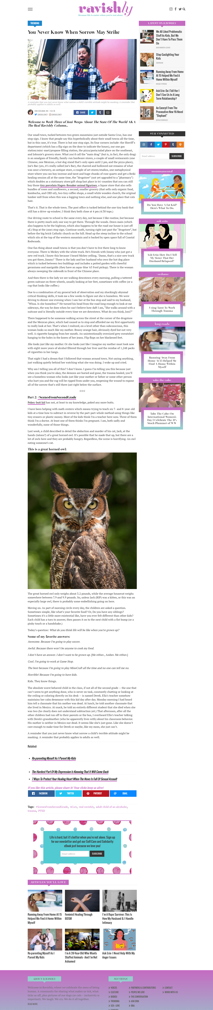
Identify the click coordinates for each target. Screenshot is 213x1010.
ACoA (73, 807)
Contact (169, 987)
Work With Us (171, 992)
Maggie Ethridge (161, 84)
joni (36, 110)
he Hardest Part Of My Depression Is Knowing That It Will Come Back (70, 772)
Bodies (114, 996)
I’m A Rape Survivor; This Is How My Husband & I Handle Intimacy (118, 918)
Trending (34, 23)
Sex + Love (115, 1005)
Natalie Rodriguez (162, 120)
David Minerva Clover (163, 48)
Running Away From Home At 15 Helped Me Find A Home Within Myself (45, 918)
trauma (32, 811)
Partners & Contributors (143, 987)
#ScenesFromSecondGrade (57, 397)
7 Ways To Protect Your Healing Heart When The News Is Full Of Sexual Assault (74, 779)
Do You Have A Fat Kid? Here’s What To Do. (162, 206)
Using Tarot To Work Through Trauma (162, 309)
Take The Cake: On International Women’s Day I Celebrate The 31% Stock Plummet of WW (162, 418)
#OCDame (162, 274)
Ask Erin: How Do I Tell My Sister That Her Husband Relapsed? (162, 258)
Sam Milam (159, 63)
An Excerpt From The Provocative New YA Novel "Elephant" (169, 112)
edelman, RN (43, 110)
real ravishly (86, 807)
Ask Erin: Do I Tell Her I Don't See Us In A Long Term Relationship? (167, 94)
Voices (114, 987)
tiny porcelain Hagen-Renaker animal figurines (68, 185)
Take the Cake (162, 380)
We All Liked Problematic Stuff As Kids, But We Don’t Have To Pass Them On (169, 37)
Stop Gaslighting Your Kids (167, 56)
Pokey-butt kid (36, 402)
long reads (162, 324)
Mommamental (162, 171)
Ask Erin (162, 221)
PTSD (41, 811)
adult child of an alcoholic (111, 807)
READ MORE (33, 1004)
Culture (115, 992)
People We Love (138, 992)
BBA (132, 1005)
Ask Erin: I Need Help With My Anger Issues (118, 955)
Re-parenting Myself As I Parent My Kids (54, 758)
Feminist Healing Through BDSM (78, 916)
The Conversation (139, 996)
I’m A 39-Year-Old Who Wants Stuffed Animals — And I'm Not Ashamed (81, 957)
